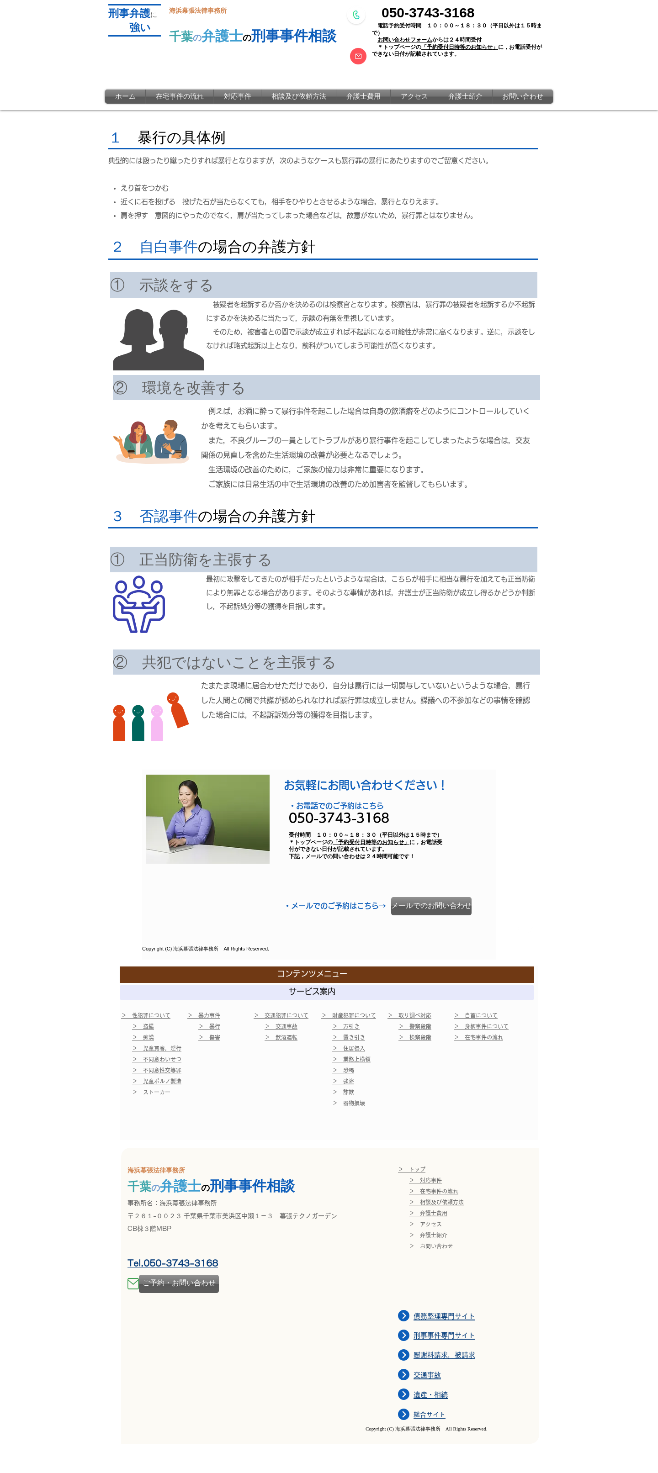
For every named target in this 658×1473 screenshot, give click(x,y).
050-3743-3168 (428, 12)
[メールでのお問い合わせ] (431, 906)
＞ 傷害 (209, 1037)
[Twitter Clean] (530, 929)
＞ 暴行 (209, 1026)
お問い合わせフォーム (404, 40)
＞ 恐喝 (343, 1070)
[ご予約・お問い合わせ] (179, 1284)
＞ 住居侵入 (348, 1048)
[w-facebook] (516, 929)
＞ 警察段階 (414, 1026)
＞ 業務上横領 (351, 1059)
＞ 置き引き (348, 1037)
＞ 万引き (346, 1026)
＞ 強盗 (343, 1081)
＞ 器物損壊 (348, 1103)
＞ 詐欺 (343, 1092)
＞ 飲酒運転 (281, 1037)
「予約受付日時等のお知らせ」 (459, 47)
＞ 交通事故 (281, 1026)
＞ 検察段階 (414, 1037)
